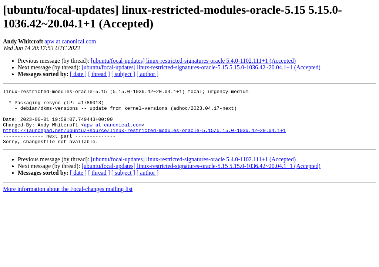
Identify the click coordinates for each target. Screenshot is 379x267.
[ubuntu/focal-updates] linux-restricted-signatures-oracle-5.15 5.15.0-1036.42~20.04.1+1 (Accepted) (200, 67)
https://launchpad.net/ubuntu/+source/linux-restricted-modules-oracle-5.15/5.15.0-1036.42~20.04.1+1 (144, 139)
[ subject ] (123, 74)
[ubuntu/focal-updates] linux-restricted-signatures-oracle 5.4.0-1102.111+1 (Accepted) (193, 60)
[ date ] (78, 74)
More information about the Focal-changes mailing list (68, 200)
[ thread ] (99, 74)
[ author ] (148, 74)
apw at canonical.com (70, 41)
